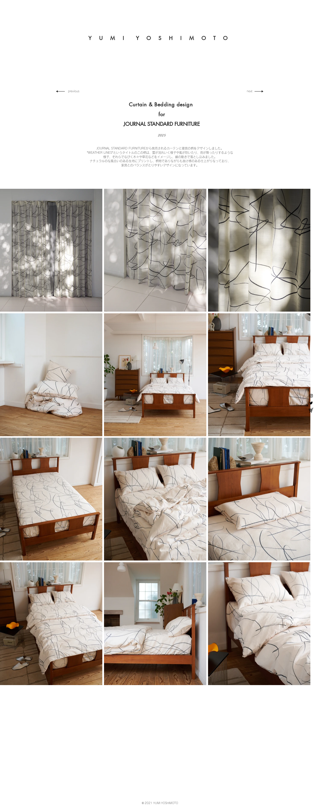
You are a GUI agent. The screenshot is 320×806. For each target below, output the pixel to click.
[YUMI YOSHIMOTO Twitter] (311, 403)
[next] (248, 91)
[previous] (75, 91)
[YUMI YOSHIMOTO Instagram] (311, 395)
